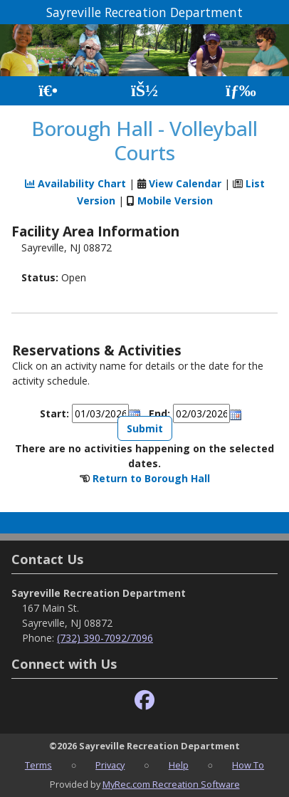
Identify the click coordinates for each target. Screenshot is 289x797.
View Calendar (185, 183)
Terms (38, 765)
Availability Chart (75, 183)
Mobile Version (175, 200)
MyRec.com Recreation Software (171, 784)
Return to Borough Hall (151, 478)
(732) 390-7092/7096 (105, 638)
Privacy (110, 765)
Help (179, 765)
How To (248, 765)
